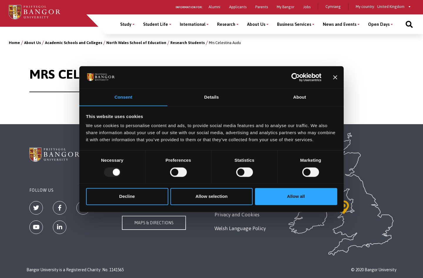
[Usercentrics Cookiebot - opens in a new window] (295, 77)
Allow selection (211, 196)
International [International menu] (192, 24)
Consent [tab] (123, 97)
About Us (32, 43)
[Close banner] (335, 77)
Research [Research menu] (226, 24)
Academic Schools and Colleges (73, 43)
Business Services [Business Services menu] (294, 24)
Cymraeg (333, 7)
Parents (261, 7)
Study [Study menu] (125, 24)
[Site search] (409, 24)
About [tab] (299, 97)
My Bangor (285, 7)
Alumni (214, 7)
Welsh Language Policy (240, 228)
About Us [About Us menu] (256, 24)
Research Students (187, 43)
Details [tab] (211, 97)
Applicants (237, 7)
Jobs (306, 7)
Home (14, 43)
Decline (127, 196)
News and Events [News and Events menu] (339, 24)
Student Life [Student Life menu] (155, 24)
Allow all (296, 196)
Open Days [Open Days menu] (379, 24)
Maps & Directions (154, 222)
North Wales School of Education (136, 43)
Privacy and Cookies (236, 215)
